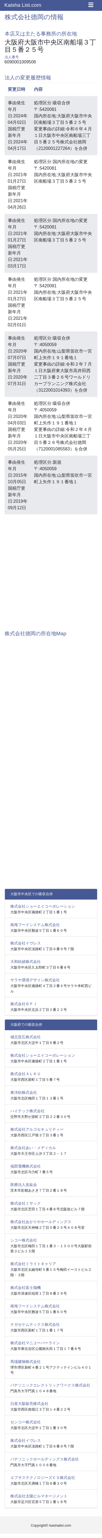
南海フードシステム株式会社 (35, 925)
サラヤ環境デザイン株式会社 (35, 980)
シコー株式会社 (23, 1240)
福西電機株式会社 (25, 1166)
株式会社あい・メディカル (33, 1148)
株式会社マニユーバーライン (35, 1343)
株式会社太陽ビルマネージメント (38, 1496)
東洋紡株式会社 (23, 1092)
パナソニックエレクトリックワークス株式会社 (50, 1385)
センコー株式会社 (25, 1422)
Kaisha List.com (22, 5)
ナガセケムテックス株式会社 (35, 1324)
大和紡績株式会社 (25, 961)
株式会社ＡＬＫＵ (25, 1074)
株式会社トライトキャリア (33, 1264)
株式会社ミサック (25, 1203)
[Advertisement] (51, 569)
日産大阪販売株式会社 (29, 1403)
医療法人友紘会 (23, 1184)
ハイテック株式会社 (27, 1111)
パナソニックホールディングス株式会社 (44, 1459)
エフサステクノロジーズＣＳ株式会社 (42, 1477)
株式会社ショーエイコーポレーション (42, 906)
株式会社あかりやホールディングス (40, 1222)
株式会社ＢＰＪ (23, 1004)
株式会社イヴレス (25, 943)
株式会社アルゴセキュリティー (37, 1129)
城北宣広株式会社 (25, 1037)
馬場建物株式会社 (25, 1361)
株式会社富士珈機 (25, 1287)
